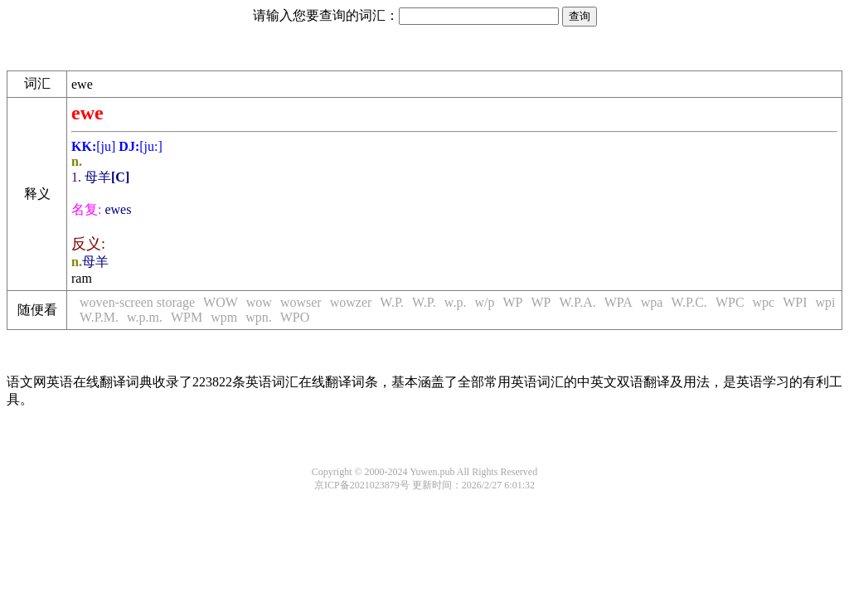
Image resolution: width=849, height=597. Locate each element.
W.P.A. (577, 302)
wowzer (351, 302)
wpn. (258, 317)
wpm (224, 317)
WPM (186, 317)
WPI (795, 302)
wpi (826, 302)
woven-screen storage (137, 302)
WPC (730, 302)
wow (259, 302)
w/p (484, 302)
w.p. (455, 302)
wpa (652, 302)
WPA (618, 302)
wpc (764, 302)
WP (512, 302)
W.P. (392, 302)
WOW (220, 302)
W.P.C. (688, 302)
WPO (295, 317)
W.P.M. (99, 317)
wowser (301, 302)
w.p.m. (145, 317)
